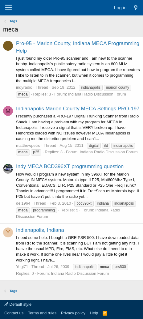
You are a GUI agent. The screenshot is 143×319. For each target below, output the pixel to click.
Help (94, 313)
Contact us (13, 313)
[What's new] (136, 7)
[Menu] (8, 7)
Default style (17, 304)
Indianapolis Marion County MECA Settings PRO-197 (78, 109)
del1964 (23, 203)
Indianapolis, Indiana (40, 230)
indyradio (24, 87)
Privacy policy (73, 313)
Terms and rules (42, 313)
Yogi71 (22, 266)
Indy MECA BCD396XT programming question (70, 166)
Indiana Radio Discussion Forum (97, 94)
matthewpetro (28, 145)
